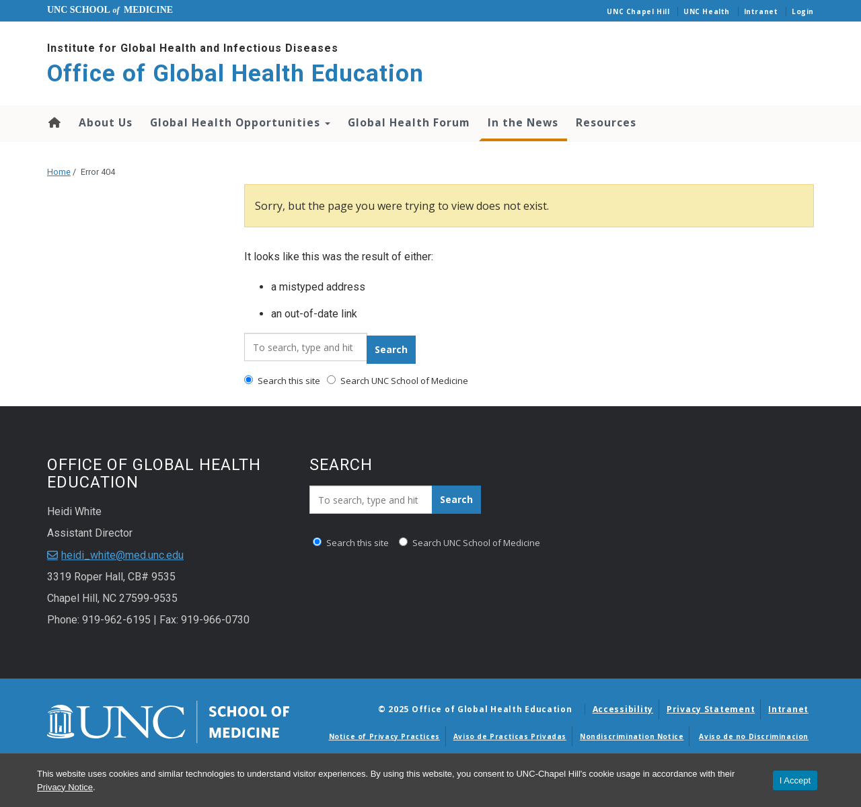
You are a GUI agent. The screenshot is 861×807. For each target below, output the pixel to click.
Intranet (761, 11)
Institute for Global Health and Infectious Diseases (192, 48)
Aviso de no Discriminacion (754, 736)
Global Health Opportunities (240, 122)
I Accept (795, 780)
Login (803, 11)
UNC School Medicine (110, 10)
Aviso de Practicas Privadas (509, 736)
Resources (606, 122)
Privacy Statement (711, 709)
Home (53, 122)
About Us (106, 122)
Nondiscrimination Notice (631, 736)
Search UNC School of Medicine (397, 381)
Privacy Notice (65, 787)
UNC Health (706, 11)
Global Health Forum (409, 122)
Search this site (282, 381)
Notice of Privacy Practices (384, 736)
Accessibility (623, 709)
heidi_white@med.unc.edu (122, 555)
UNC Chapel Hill (638, 11)
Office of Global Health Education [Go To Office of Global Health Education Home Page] (235, 73)
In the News (523, 122)
